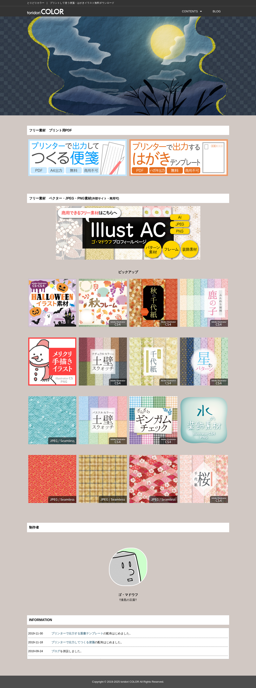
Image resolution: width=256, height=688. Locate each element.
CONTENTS (190, 11)
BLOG (217, 11)
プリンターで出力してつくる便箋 (73, 642)
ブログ (55, 651)
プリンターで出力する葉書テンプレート (77, 633)
